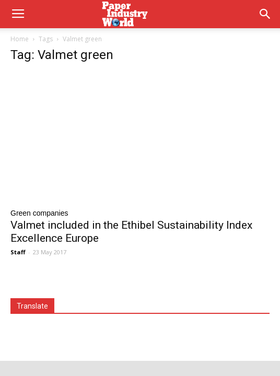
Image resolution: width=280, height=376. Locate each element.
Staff (18, 252)
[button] (265, 14)
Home (19, 38)
